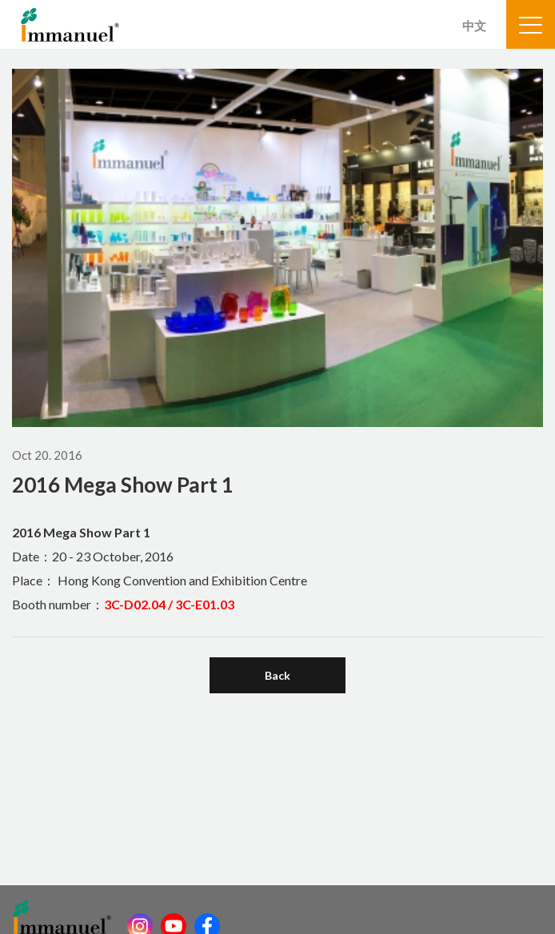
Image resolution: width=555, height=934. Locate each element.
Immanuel (70, 25)
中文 (474, 25)
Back (277, 675)
